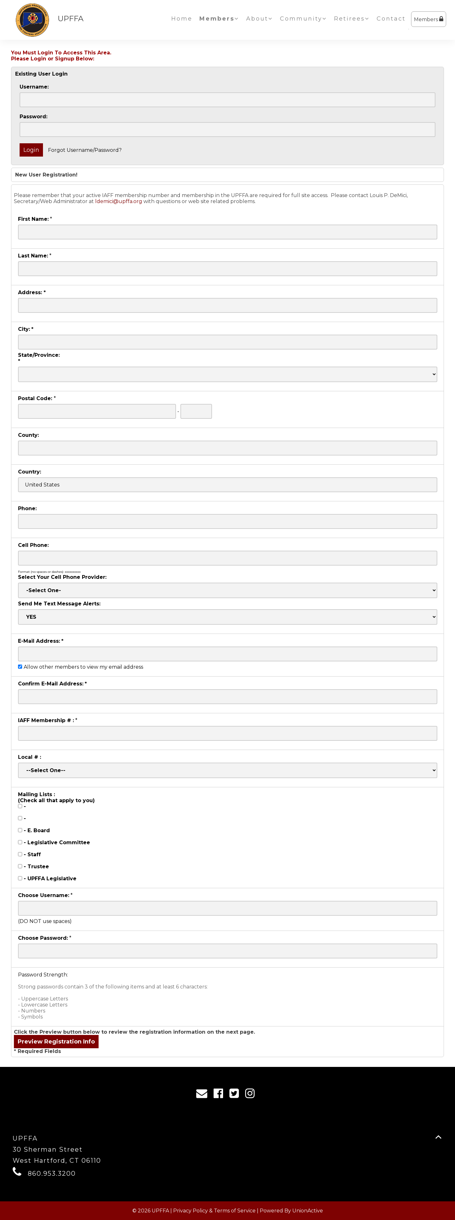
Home (181, 18)
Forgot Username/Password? (85, 150)
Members (428, 19)
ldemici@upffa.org (118, 201)
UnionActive (307, 1211)
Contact (391, 18)
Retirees (352, 18)
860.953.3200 (52, 1173)
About (259, 18)
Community (303, 18)
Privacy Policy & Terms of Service (214, 1211)
